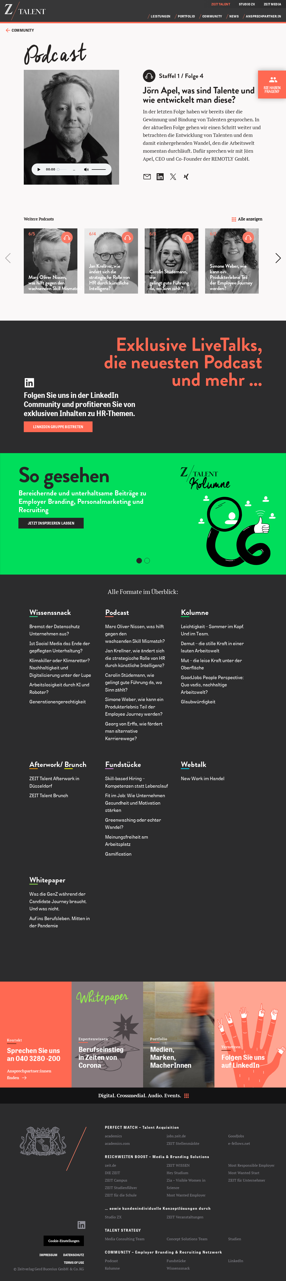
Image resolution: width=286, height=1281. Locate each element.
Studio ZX (113, 1217)
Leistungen (161, 16)
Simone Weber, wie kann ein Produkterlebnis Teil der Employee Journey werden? (137, 706)
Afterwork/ (46, 764)
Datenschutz (73, 1255)
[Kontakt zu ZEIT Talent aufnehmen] (273, 86)
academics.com (117, 1143)
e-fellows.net (239, 1143)
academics (113, 1136)
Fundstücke (123, 764)
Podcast (117, 612)
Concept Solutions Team (187, 1238)
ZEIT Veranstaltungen (185, 1217)
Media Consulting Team (125, 1238)
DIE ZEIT (112, 1172)
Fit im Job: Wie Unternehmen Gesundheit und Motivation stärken (135, 802)
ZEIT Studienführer (121, 1187)
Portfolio (186, 16)
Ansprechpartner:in (263, 16)
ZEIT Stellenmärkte (183, 1143)
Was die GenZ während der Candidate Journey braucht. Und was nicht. (58, 901)
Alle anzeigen (246, 219)
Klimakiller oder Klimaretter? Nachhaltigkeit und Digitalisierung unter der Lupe (60, 667)
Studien (234, 1238)
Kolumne (195, 612)
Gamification (118, 854)
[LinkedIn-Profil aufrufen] (81, 1227)
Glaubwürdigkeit (199, 701)
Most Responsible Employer (251, 1165)
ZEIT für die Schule (121, 1195)
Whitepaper (47, 880)
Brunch (75, 764)
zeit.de (110, 1165)
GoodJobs (236, 1136)
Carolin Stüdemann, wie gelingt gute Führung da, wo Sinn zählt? (133, 682)
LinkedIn (235, 1260)
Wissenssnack (50, 612)
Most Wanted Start (243, 1172)
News (234, 16)
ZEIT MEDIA (273, 4)
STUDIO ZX (247, 4)
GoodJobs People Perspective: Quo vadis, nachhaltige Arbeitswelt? (212, 684)
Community (212, 16)
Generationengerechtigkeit (57, 701)
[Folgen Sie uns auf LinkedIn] (250, 1035)
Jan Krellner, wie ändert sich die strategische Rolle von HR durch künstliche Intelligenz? (135, 657)
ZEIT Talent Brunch (48, 795)
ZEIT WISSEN (178, 1165)
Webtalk (193, 764)
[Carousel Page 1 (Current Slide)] (139, 560)
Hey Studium (177, 1172)
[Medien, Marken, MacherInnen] (179, 1035)
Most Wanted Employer (186, 1195)
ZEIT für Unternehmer (246, 1180)
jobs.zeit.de (176, 1136)
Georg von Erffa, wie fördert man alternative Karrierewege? (133, 731)
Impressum (48, 1255)
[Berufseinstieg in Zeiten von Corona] (107, 1035)
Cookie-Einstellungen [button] (63, 1241)
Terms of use (74, 1262)
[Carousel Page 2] (147, 560)
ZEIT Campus (116, 1180)
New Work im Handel (202, 778)
